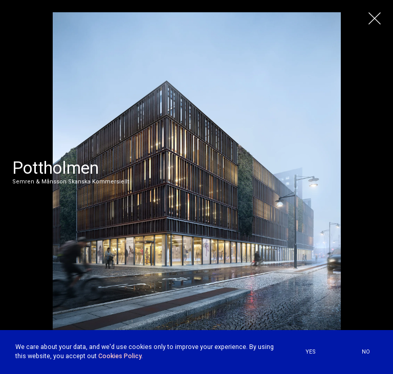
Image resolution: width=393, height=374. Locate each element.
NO (366, 351)
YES (310, 351)
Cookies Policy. (120, 356)
